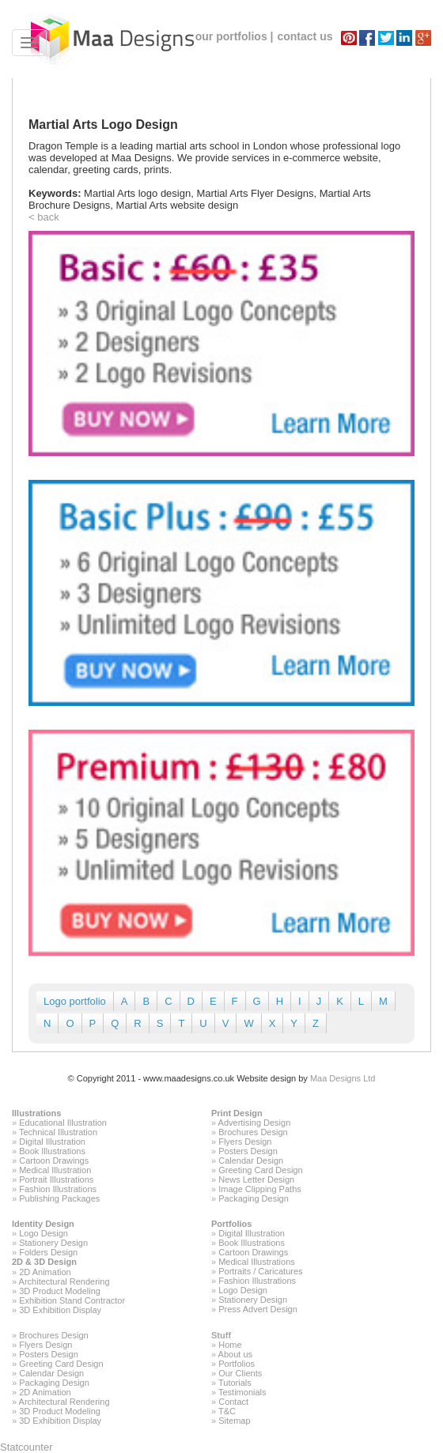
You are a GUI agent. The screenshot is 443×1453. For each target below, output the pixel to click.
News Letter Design (256, 1179)
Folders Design (48, 1252)
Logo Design (43, 1233)
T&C (227, 1411)
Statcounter (26, 1447)
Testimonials (242, 1392)
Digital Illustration (52, 1141)
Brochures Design (252, 1132)
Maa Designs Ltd (343, 1078)
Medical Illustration (55, 1170)
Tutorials (235, 1382)
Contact (233, 1401)
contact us (304, 36)
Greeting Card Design (260, 1170)
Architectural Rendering (64, 1281)
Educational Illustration (63, 1122)
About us (235, 1354)
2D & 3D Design (44, 1261)
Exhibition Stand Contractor (72, 1300)
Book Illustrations (52, 1151)
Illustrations (36, 1113)
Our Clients (240, 1373)
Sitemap (234, 1420)
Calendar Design (250, 1160)
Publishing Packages (59, 1198)
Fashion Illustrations (58, 1189)
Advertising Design (254, 1122)
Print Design (237, 1113)
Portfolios (231, 1223)
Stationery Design (53, 1242)
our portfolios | (234, 36)
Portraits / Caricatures (260, 1271)
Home (229, 1344)
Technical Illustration (58, 1132)
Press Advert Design (257, 1309)
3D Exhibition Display (60, 1310)
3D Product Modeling (59, 1291)
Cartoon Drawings (54, 1160)
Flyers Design (244, 1141)
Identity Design (43, 1223)
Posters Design (248, 1151)
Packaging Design (253, 1198)
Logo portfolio (75, 1001)
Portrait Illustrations (56, 1179)
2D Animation (44, 1272)
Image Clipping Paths (259, 1189)
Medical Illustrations (256, 1261)
